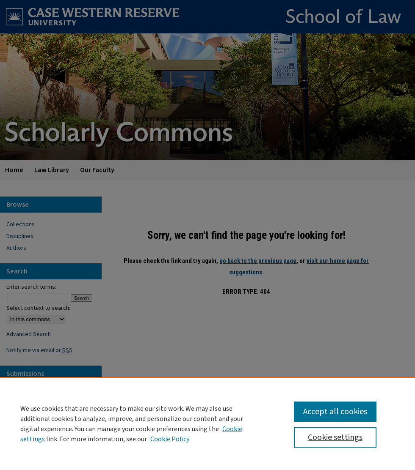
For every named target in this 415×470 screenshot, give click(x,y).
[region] (207, 423)
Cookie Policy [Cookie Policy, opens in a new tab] (169, 439)
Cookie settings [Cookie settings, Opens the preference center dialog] (335, 437)
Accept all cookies (335, 412)
